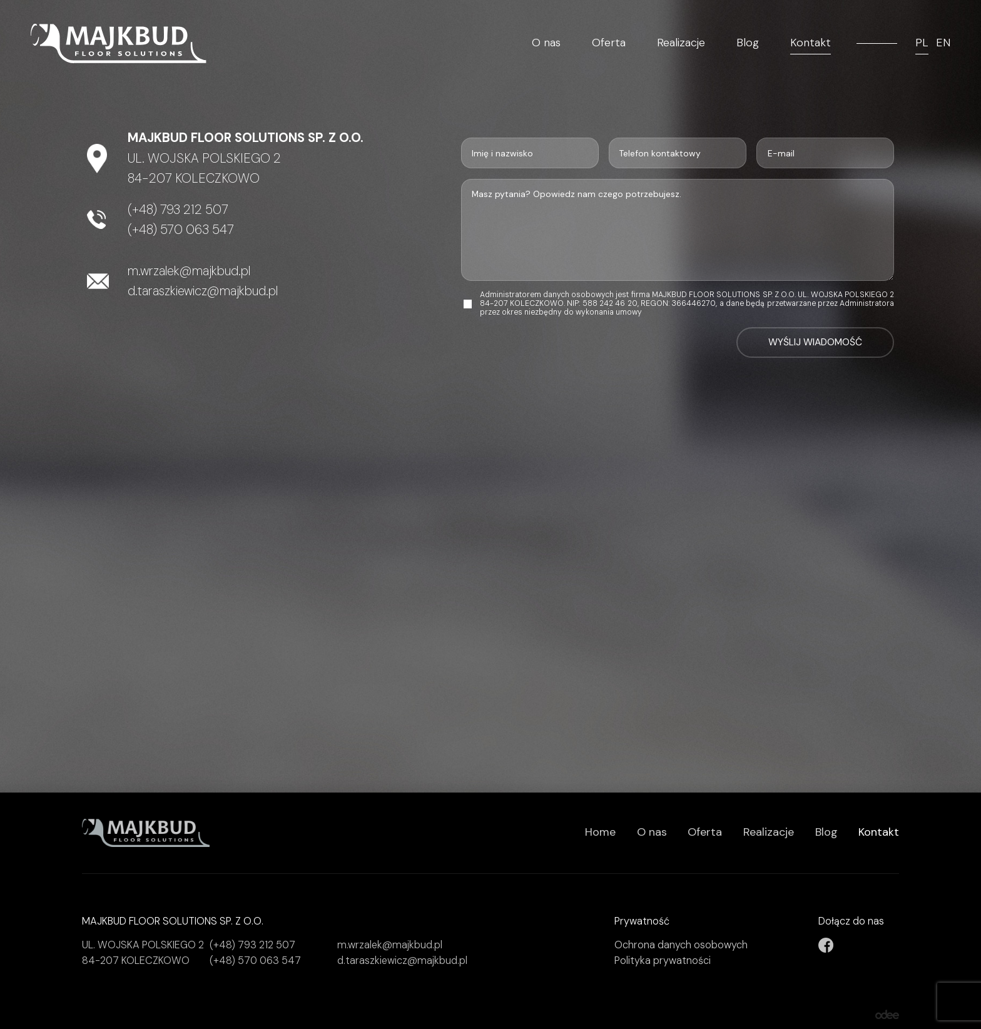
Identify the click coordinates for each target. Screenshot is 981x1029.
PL (921, 43)
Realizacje (681, 43)
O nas (546, 43)
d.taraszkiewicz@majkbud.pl (203, 291)
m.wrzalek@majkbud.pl (189, 271)
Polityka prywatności (662, 960)
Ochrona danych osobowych (681, 944)
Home (600, 831)
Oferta (609, 43)
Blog (747, 43)
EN (943, 43)
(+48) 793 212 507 (178, 209)
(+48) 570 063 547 (181, 229)
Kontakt (810, 43)
